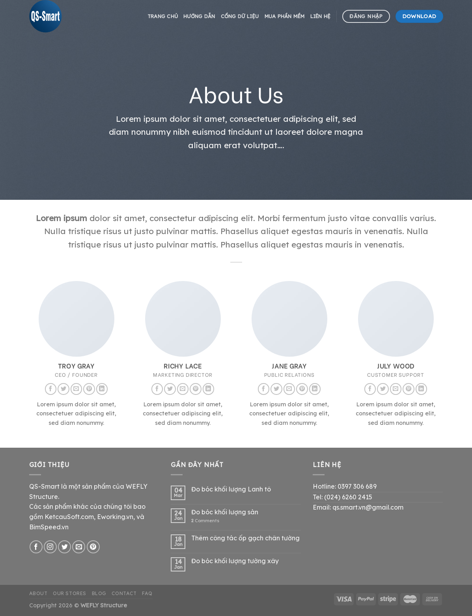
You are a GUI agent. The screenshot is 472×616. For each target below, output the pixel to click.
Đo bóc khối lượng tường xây (235, 561)
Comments (205, 520)
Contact (124, 593)
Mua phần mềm (285, 16)
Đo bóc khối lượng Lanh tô (231, 489)
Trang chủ (162, 16)
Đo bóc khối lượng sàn (224, 512)
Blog (99, 593)
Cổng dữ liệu (240, 16)
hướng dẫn (199, 16)
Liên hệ (320, 16)
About (38, 593)
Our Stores (69, 593)
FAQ (147, 593)
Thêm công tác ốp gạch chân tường (245, 538)
